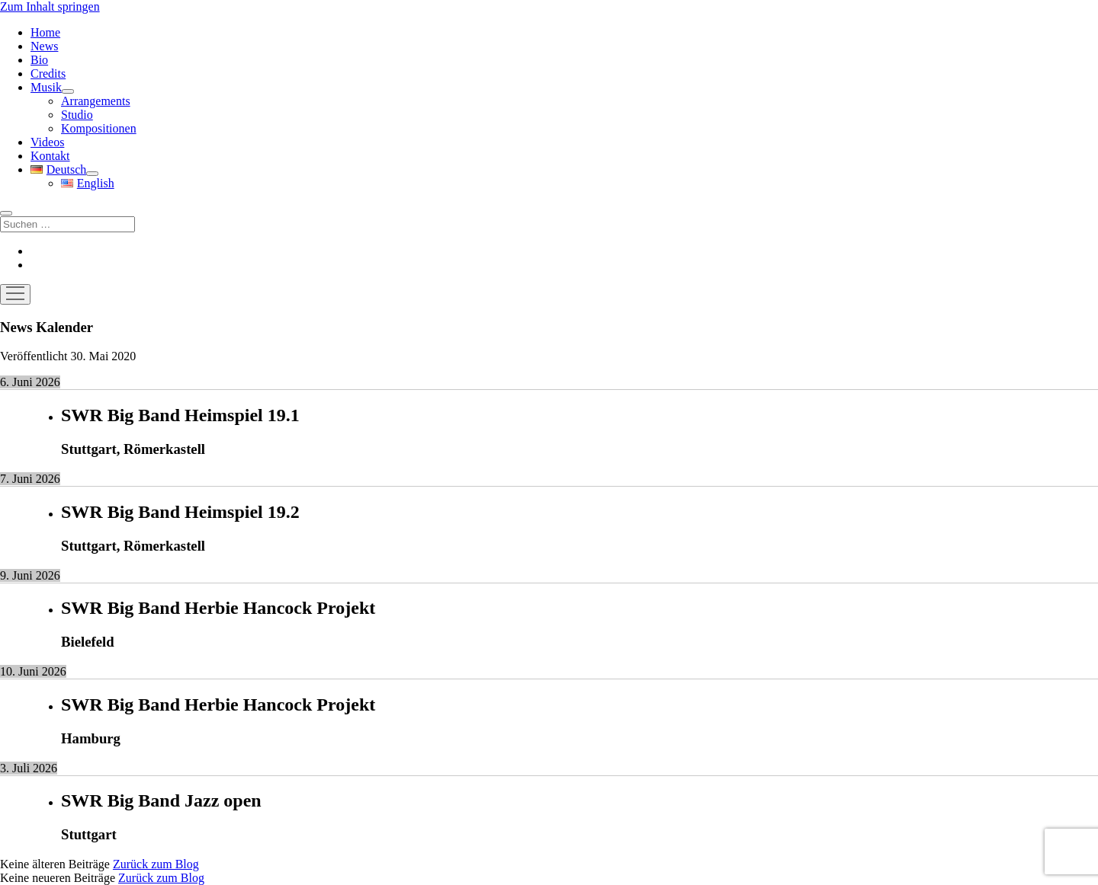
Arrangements (95, 100)
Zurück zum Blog (156, 864)
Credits (48, 73)
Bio (39, 59)
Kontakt (50, 155)
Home (45, 32)
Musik (46, 87)
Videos (47, 142)
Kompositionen (98, 128)
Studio (77, 114)
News (44, 46)
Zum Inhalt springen (50, 6)
